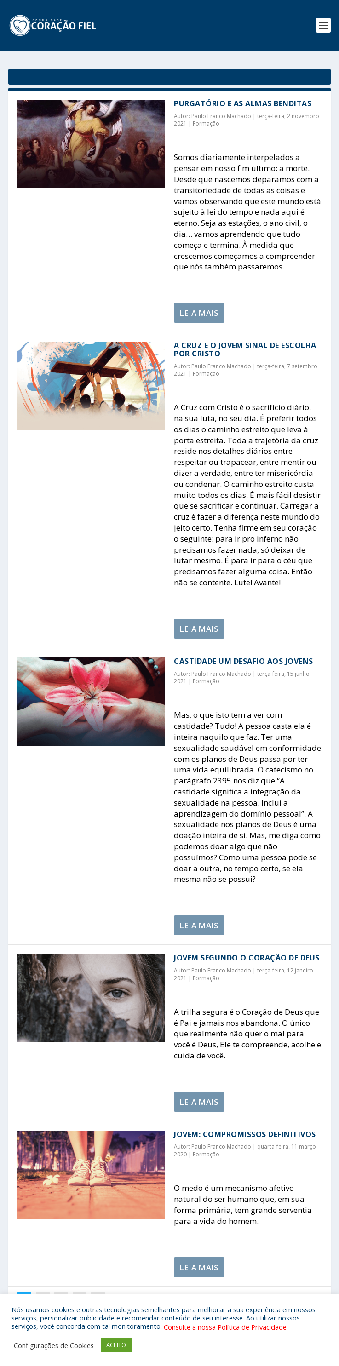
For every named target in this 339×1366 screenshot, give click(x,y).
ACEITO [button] (116, 1345)
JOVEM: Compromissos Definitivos (245, 1134)
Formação (206, 123)
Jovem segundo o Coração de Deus (247, 958)
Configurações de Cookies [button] (54, 1345)
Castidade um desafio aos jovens (243, 661)
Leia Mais (198, 313)
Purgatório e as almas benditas (242, 103)
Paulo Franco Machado (221, 116)
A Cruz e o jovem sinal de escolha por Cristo (245, 349)
